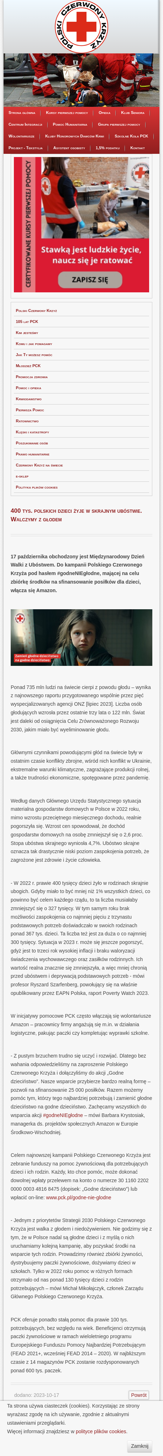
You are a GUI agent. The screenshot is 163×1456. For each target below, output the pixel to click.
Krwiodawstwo (29, 399)
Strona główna (22, 112)
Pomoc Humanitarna (70, 124)
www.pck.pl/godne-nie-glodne (78, 1197)
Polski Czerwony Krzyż (36, 310)
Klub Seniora (132, 112)
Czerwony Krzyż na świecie (39, 465)
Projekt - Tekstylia (26, 148)
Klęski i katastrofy (32, 432)
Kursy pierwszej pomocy (67, 112)
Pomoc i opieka (28, 388)
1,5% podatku (108, 148)
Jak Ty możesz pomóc (34, 355)
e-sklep (22, 476)
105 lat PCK (27, 321)
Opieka (104, 112)
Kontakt (137, 148)
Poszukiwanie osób (32, 443)
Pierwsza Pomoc (30, 410)
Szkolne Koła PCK (131, 136)
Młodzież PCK (28, 366)
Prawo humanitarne (32, 454)
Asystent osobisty (69, 148)
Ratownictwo (27, 421)
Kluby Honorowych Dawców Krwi (74, 136)
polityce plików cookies (101, 1431)
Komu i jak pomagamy (34, 343)
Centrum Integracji (25, 124)
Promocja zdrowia (32, 377)
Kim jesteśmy (27, 332)
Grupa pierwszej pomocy (119, 124)
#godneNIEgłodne (63, 1115)
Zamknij (139, 1446)
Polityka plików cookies (37, 487)
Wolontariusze (22, 136)
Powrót (139, 1395)
